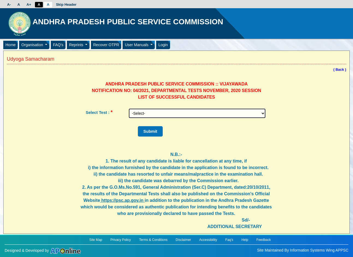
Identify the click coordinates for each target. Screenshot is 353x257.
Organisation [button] (32, 45)
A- (9, 4)
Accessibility (208, 240)
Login (163, 45)
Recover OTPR (106, 45)
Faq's (229, 240)
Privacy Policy (121, 240)
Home (10, 45)
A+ (28, 4)
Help (244, 240)
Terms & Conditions (153, 240)
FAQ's (58, 45)
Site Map (95, 240)
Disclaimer (183, 240)
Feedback (263, 240)
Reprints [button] (76, 45)
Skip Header (66, 4)
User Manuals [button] (137, 45)
